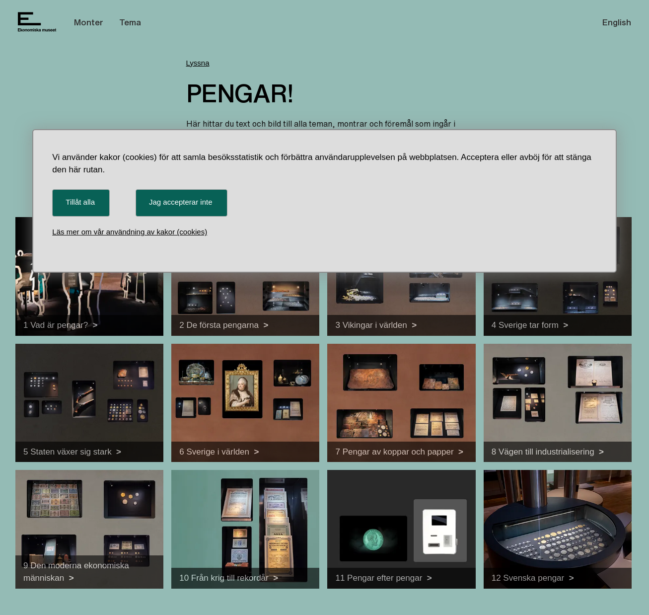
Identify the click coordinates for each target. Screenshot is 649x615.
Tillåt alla (80, 202)
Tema (130, 22)
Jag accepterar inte (181, 202)
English (616, 22)
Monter (88, 22)
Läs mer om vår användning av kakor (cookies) (129, 232)
